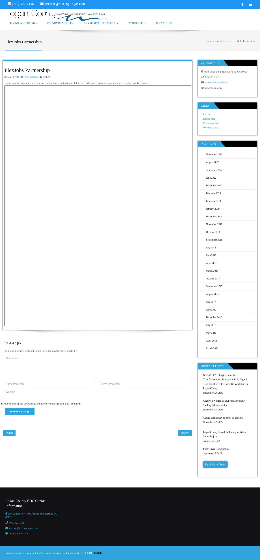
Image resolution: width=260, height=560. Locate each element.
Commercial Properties (101, 23)
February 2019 (213, 201)
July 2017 (211, 302)
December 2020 (214, 185)
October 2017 (213, 278)
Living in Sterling (23, 23)
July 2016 (211, 325)
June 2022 (211, 177)
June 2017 (211, 309)
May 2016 (211, 333)
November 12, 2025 (213, 392)
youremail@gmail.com (216, 82)
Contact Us (164, 23)
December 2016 (214, 317)
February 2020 (213, 193)
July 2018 (211, 247)
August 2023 (212, 162)
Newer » (185, 433)
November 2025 (214, 154)
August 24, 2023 (211, 441)
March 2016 (212, 348)
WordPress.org (210, 127)
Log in (206, 114)
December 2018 (214, 216)
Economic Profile (60, 23)
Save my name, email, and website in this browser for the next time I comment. (41, 403)
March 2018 (212, 271)
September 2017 (214, 286)
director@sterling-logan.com (64, 4)
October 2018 (213, 232)
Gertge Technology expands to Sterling (223, 417)
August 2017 (212, 294)
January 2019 (213, 208)
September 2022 (214, 170)
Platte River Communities (216, 449)
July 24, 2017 (13, 77)
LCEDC (46, 77)
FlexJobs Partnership (27, 70)
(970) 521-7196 (17, 522)
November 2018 (214, 224)
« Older (9, 433)
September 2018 (214, 240)
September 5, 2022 (212, 453)
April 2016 (211, 340)
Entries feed (209, 118)
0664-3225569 (212, 77)
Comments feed (211, 123)
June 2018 (211, 255)
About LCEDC (137, 23)
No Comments (32, 77)
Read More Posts (215, 464)
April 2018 (211, 263)
